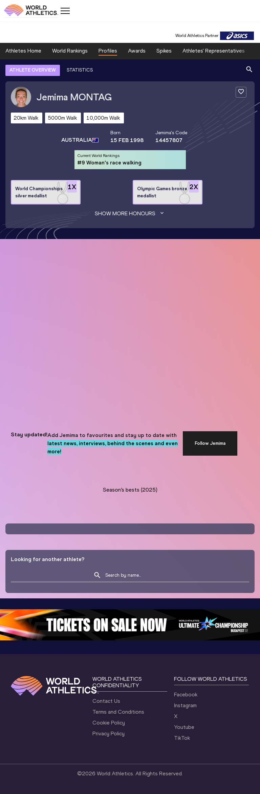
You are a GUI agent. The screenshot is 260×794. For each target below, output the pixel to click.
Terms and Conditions (118, 712)
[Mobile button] (65, 11)
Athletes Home (23, 50)
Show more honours (130, 213)
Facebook (185, 694)
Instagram (185, 705)
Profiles (108, 50)
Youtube (184, 727)
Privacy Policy (108, 733)
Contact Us (106, 701)
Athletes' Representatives (213, 50)
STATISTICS (80, 70)
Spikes (164, 50)
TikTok (182, 738)
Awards (137, 50)
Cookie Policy (108, 722)
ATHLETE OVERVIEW (32, 70)
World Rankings (70, 50)
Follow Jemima (210, 443)
